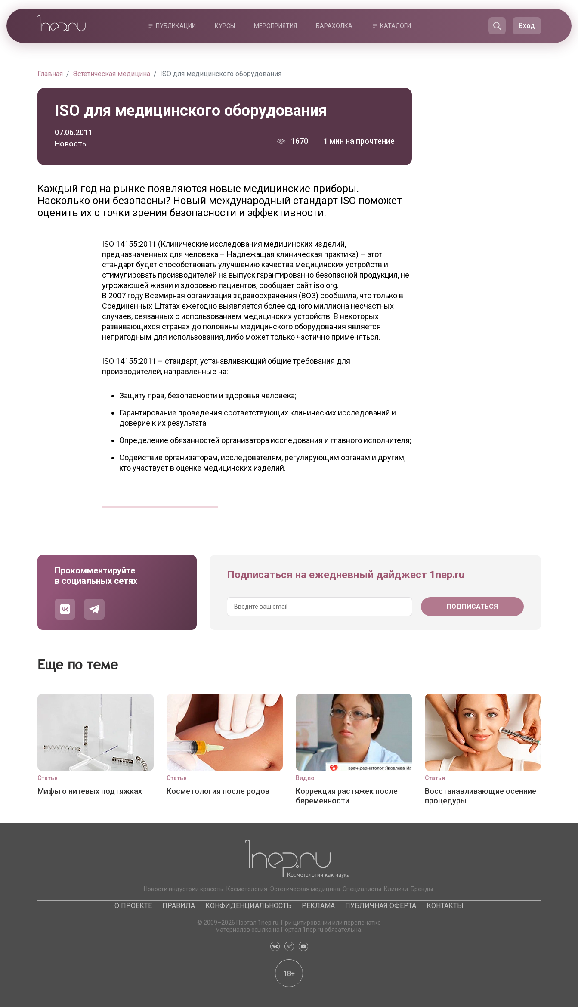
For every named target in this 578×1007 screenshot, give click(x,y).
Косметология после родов (218, 791)
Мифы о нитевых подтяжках (89, 791)
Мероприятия (275, 25)
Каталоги (395, 25)
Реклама (318, 906)
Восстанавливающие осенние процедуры (480, 796)
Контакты (445, 906)
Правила (178, 906)
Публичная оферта (380, 906)
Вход (527, 26)
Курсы (225, 25)
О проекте (133, 906)
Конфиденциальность (248, 906)
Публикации (176, 25)
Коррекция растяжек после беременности (347, 796)
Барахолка (334, 25)
